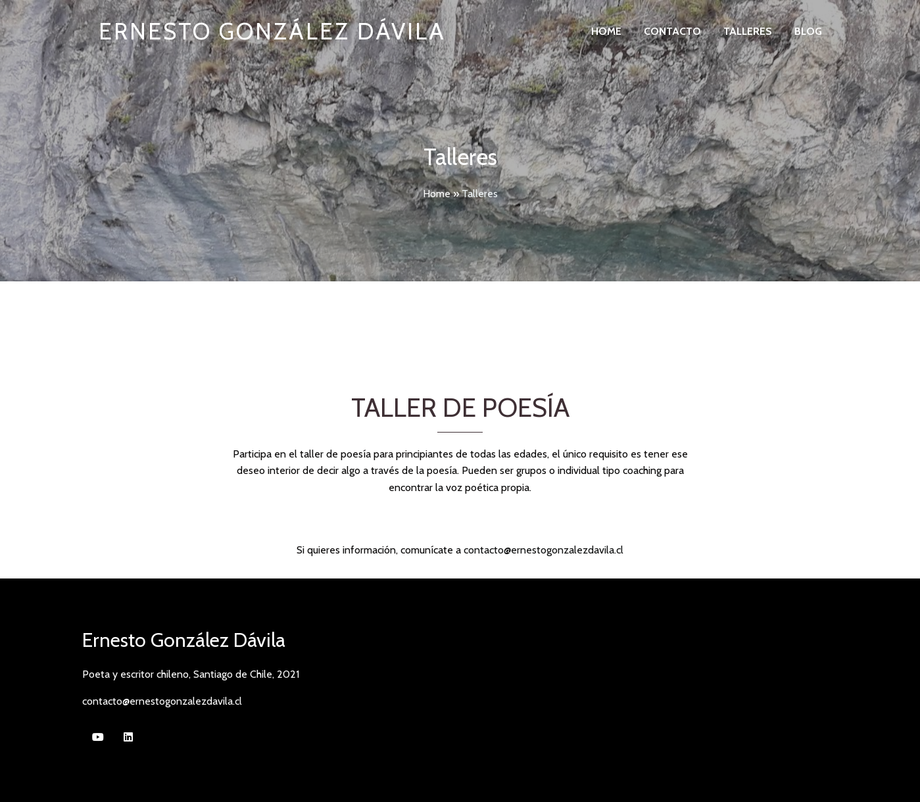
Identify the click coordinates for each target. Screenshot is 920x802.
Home (606, 31)
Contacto (672, 31)
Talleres (747, 31)
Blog (808, 31)
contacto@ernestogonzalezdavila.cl (543, 550)
